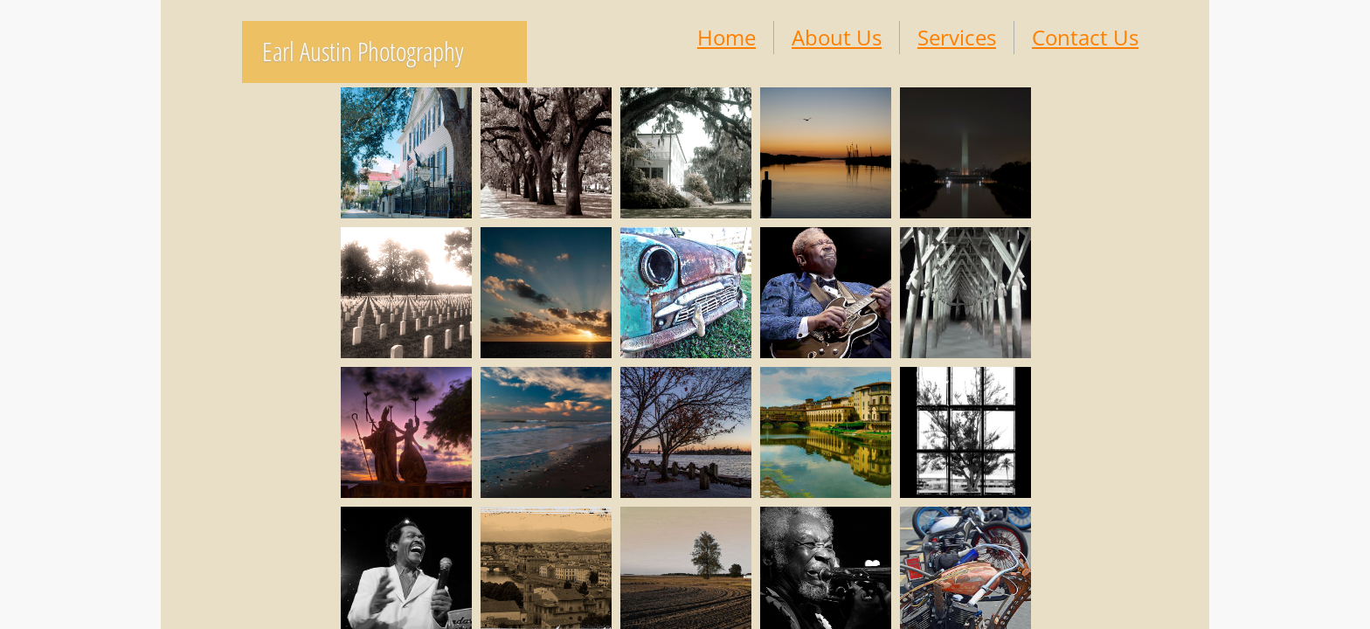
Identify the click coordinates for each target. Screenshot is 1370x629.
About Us (837, 37)
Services (956, 37)
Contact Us (1085, 37)
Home (726, 37)
